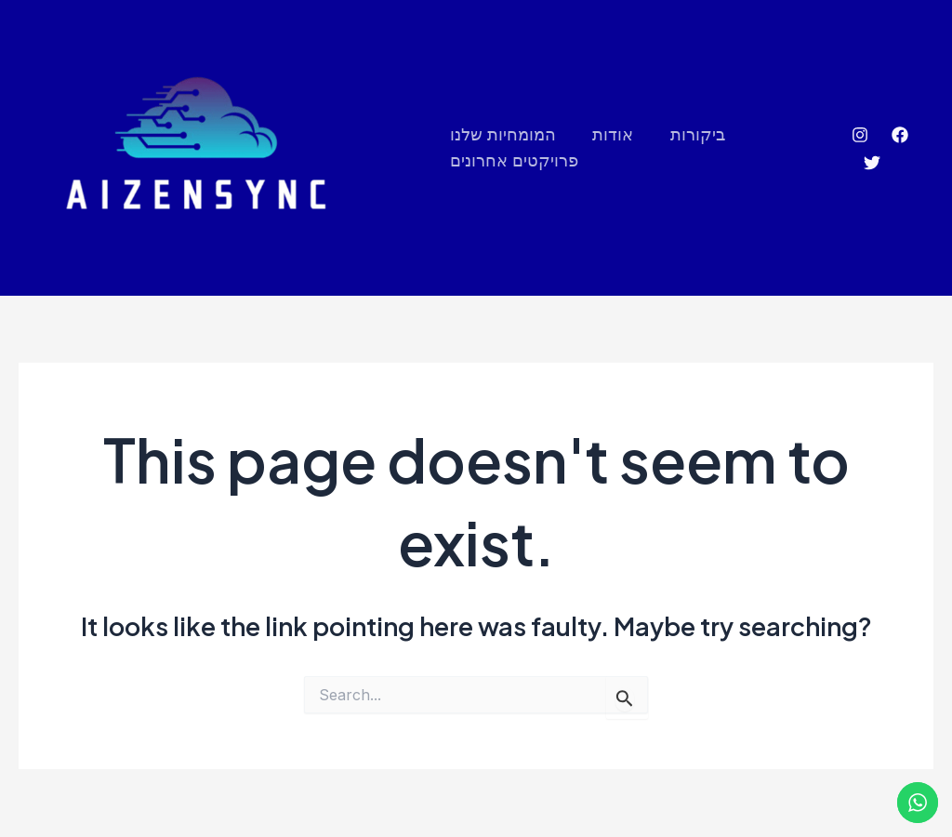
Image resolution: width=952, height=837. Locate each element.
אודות (609, 134)
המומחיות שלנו (503, 134)
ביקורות (691, 134)
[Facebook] (899, 135)
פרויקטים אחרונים (514, 161)
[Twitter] (870, 163)
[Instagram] (859, 135)
